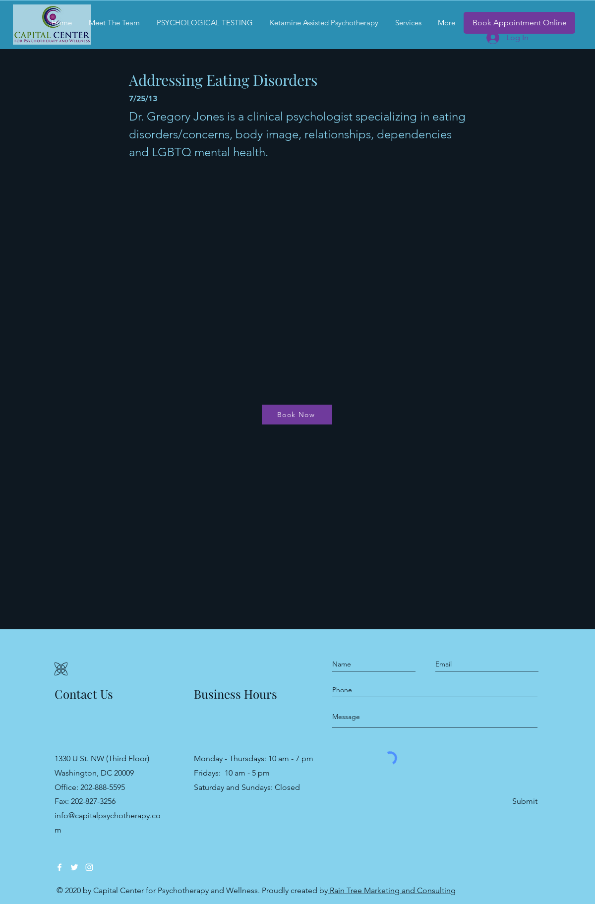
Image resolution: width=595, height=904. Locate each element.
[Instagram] (89, 867)
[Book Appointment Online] (519, 23)
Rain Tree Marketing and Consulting (392, 890)
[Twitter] (74, 867)
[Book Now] (297, 414)
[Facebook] (59, 867)
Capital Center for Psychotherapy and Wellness (175, 890)
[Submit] (524, 801)
